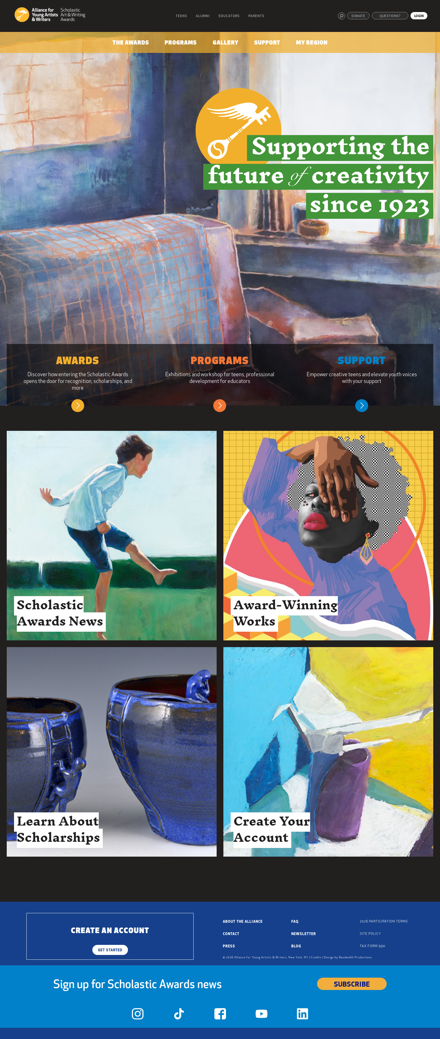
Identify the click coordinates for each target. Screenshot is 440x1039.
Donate (358, 16)
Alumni (203, 16)
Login (419, 16)
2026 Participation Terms (384, 921)
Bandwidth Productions (355, 957)
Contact (231, 934)
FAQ (295, 922)
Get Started (110, 950)
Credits (316, 957)
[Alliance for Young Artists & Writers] (52, 15)
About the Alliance (243, 922)
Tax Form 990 (372, 946)
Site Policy (370, 934)
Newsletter (303, 934)
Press (229, 946)
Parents (256, 16)
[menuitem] (130, 44)
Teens (181, 16)
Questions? (390, 16)
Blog (296, 946)
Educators (229, 16)
